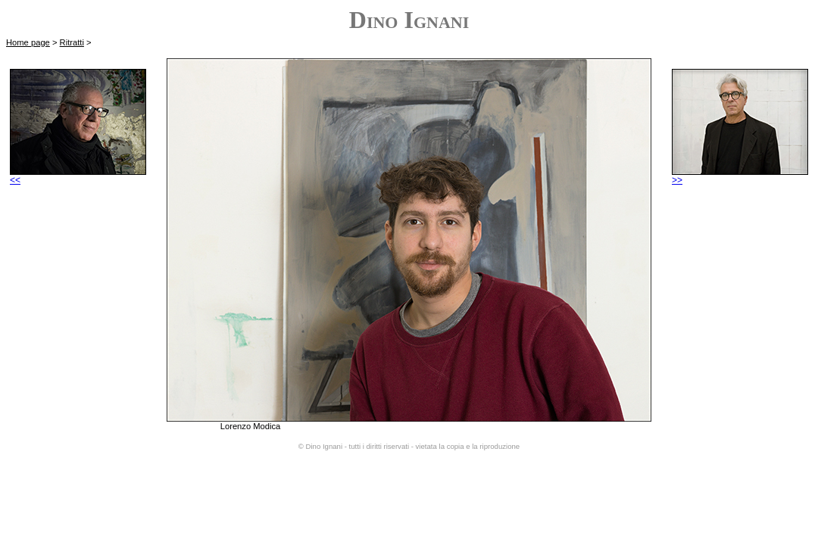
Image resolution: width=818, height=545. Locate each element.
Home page (28, 42)
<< (78, 176)
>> (740, 176)
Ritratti (72, 42)
